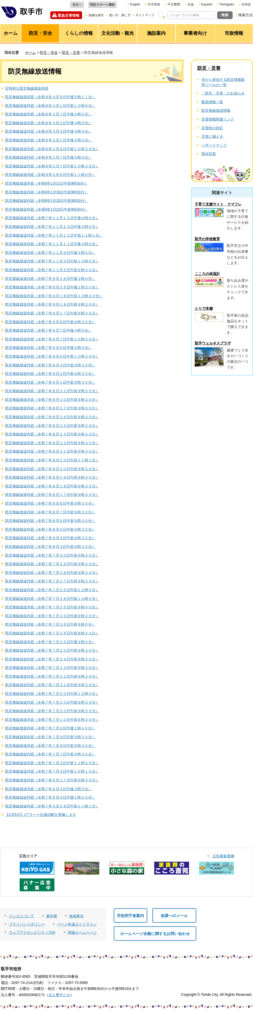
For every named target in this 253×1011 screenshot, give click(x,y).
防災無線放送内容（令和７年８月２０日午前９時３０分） (52, 469)
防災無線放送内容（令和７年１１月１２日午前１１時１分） (54, 235)
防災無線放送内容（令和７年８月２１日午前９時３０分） (52, 451)
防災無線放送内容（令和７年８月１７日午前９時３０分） (52, 494)
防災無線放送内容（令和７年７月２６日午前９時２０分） (52, 616)
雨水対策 (208, 154)
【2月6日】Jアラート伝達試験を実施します (40, 815)
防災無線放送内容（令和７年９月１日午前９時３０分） (50, 382)
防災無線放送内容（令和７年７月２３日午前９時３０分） (52, 668)
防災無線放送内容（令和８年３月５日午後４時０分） (48, 123)
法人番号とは (59, 995)
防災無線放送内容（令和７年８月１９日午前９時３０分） (52, 477)
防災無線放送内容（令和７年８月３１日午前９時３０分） (52, 391)
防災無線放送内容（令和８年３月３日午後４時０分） (48, 131)
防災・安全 (49, 52)
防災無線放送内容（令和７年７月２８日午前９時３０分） (52, 573)
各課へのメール (174, 915)
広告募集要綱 (223, 856)
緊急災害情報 (68, 15)
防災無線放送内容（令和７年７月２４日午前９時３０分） (52, 659)
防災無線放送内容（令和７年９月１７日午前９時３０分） (52, 313)
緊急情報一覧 (212, 102)
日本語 (246, 4)
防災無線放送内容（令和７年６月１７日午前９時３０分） (52, 780)
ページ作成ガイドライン (77, 924)
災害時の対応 (212, 128)
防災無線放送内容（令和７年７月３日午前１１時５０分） (52, 763)
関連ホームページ (82, 932)
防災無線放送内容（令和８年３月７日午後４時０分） (48, 114)
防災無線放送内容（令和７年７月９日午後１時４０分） (50, 728)
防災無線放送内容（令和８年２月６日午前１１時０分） (50, 174)
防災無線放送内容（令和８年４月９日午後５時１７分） (50, 97)
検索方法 (245, 15)
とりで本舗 (204, 308)
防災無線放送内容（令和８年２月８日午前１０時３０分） (52, 149)
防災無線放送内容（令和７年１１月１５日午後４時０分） (52, 218)
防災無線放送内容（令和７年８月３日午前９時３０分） (50, 547)
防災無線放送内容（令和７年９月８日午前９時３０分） (50, 322)
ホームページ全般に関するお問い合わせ (155, 933)
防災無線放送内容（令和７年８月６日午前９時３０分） (50, 521)
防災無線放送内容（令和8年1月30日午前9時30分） (46, 192)
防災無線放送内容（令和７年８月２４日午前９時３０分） (52, 434)
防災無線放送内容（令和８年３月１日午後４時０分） (48, 140)
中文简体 (154, 4)
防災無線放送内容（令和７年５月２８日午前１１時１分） (52, 806)
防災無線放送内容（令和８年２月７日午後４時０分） (48, 157)
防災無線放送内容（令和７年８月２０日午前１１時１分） (52, 460)
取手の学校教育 (207, 239)
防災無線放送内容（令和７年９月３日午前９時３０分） (50, 365)
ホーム (30, 52)
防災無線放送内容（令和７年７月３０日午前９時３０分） (52, 555)
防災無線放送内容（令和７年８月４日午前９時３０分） (50, 538)
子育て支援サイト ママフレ (218, 204)
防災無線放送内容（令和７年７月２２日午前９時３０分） (52, 676)
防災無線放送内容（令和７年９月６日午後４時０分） (48, 347)
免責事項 (76, 916)
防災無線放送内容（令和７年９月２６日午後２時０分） (50, 278)
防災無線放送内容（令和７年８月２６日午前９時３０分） (52, 417)
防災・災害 (71, 52)
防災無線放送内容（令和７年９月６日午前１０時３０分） (52, 356)
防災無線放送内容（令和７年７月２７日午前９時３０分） (52, 581)
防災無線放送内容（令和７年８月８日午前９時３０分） (50, 503)
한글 (190, 4)
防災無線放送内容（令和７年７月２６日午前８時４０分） (52, 633)
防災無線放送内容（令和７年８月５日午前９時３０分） (50, 529)
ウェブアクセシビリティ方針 (32, 932)
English (135, 4)
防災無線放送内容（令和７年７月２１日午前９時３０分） (52, 685)
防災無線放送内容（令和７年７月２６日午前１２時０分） (52, 590)
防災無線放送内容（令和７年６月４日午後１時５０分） (50, 797)
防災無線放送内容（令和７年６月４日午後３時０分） (48, 789)
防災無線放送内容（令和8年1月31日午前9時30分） (46, 183)
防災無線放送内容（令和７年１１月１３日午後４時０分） (52, 226)
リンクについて (21, 916)
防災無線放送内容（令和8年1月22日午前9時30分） (46, 209)
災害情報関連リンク (217, 119)
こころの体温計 (207, 274)
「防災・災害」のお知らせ (223, 93)
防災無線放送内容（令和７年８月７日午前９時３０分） (50, 512)
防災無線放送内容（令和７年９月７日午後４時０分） (48, 330)
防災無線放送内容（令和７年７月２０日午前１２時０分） (52, 694)
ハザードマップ (214, 145)
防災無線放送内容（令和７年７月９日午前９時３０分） (50, 737)
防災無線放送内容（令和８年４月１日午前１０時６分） (50, 105)
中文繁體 (174, 4)
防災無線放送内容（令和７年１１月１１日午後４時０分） (52, 244)
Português (227, 4)
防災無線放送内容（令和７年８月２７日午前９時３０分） (52, 408)
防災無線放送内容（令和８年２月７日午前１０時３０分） (52, 166)
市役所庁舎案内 (130, 915)
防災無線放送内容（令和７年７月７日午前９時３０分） (50, 754)
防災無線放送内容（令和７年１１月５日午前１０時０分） (52, 261)
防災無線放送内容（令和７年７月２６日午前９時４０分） (52, 607)
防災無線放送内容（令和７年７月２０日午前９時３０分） (52, 702)
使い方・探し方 (120, 15)
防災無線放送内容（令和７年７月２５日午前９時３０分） (52, 650)
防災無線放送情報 (215, 110)
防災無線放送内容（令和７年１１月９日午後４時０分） (50, 252)
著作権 (51, 916)
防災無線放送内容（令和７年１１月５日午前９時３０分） (52, 270)
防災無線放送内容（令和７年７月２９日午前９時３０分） (52, 564)
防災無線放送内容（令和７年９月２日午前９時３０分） (50, 373)
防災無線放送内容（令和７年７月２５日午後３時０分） (50, 642)
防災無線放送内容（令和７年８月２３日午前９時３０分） (52, 443)
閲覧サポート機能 (102, 4)
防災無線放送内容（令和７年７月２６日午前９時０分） (50, 624)
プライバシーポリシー (27, 924)
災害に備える (212, 136)
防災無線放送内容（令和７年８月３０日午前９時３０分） (52, 400)
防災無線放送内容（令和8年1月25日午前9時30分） (46, 200)
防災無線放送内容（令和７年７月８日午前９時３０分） (50, 746)
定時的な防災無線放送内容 (26, 88)
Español (206, 4)
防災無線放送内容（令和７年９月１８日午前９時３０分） (52, 304)
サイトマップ (145, 15)
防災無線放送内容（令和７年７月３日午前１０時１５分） (52, 771)
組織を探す (96, 15)
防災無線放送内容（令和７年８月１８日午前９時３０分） (52, 486)
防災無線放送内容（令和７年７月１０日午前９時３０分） (52, 720)
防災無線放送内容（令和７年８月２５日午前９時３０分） (52, 426)
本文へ (77, 4)
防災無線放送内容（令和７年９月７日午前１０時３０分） (52, 339)
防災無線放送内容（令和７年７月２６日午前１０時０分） (52, 599)
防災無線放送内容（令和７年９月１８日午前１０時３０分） (54, 296)
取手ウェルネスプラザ (213, 343)
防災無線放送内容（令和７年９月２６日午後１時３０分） (52, 287)
